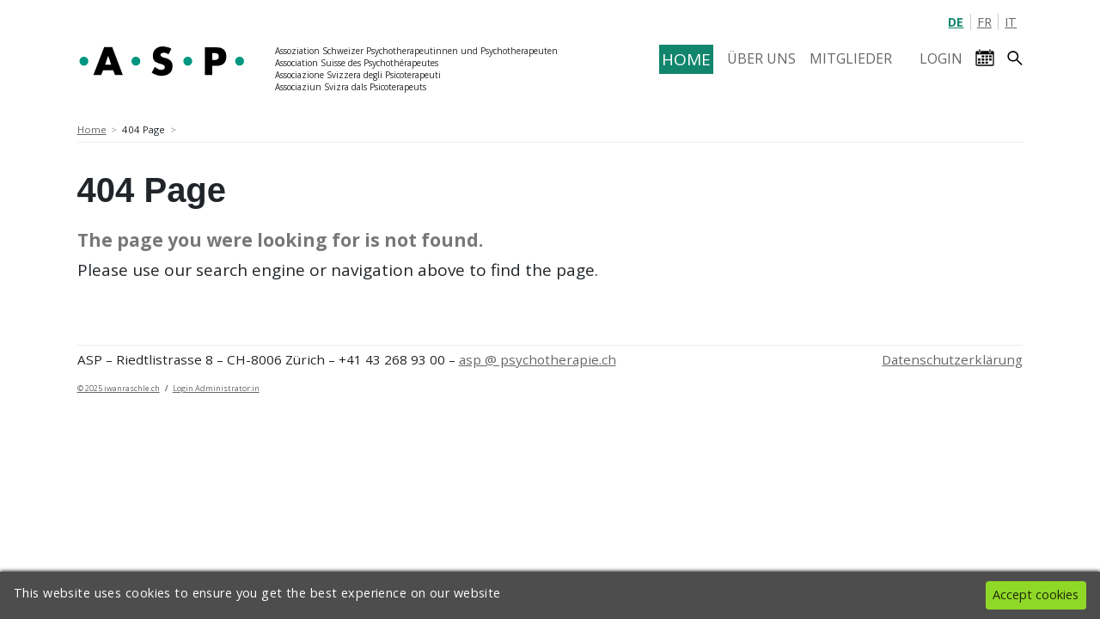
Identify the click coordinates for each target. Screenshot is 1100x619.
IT (1011, 22)
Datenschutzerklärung (952, 359)
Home (92, 129)
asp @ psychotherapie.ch (537, 359)
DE (955, 22)
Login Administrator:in (216, 388)
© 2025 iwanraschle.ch (118, 388)
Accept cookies (1036, 594)
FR (984, 22)
